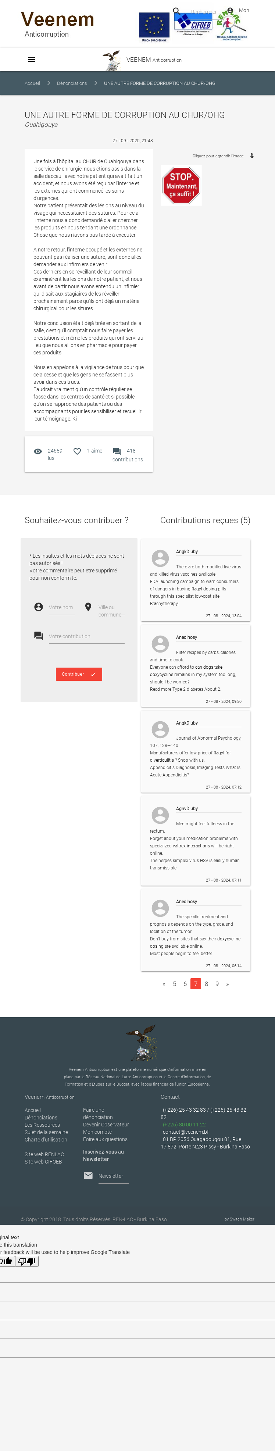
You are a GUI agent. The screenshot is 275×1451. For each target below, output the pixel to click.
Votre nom (61, 607)
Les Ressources (42, 1125)
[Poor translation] (27, 1261)
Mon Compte (238, 10)
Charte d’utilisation (46, 1140)
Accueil (32, 83)
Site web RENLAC (44, 1154)
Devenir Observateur (106, 1124)
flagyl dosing (204, 589)
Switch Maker (242, 1219)
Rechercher (204, 12)
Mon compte (97, 1132)
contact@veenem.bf (186, 1132)
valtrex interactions (191, 845)
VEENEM (137, 59)
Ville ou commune (110, 611)
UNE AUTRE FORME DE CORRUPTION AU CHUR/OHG (159, 83)
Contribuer (79, 674)
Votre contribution (69, 636)
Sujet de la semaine (46, 1132)
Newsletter (111, 1176)
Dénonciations (72, 83)
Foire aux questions (105, 1139)
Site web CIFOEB (43, 1162)
